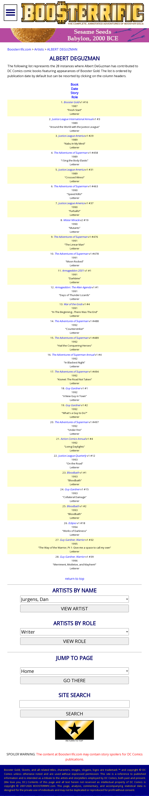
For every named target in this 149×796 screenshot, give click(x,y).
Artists (39, 49)
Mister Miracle (71, 220)
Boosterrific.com (19, 49)
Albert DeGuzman (62, 49)
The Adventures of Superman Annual (73, 354)
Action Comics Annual (73, 439)
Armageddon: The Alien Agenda (73, 287)
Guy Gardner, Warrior (72, 540)
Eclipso (72, 523)
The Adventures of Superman (70, 152)
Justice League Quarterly (72, 455)
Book (74, 84)
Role (74, 97)
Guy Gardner (73, 388)
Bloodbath (73, 472)
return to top (74, 579)
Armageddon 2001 (73, 270)
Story (74, 93)
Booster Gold (71, 102)
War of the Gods (73, 304)
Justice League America (71, 136)
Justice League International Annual (72, 119)
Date (74, 89)
